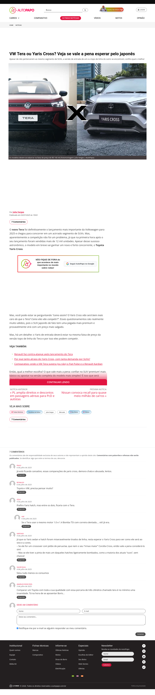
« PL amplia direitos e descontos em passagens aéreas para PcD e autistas (32, 395)
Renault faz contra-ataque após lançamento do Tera (43, 354)
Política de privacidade (138, 692)
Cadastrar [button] (108, 671)
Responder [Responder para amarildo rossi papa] (21, 603)
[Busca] (63, 10)
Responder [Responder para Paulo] (21, 476)
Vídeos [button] (97, 18)
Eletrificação (60, 674)
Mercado (62, 412)
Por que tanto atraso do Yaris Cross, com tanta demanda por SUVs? (52, 359)
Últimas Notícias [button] (70, 18)
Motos (58, 660)
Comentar (139, 640)
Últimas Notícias (62, 656)
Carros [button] (14, 18)
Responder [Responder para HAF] (26, 529)
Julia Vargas (18, 212)
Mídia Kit (12, 670)
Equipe (12, 660)
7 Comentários (19, 221)
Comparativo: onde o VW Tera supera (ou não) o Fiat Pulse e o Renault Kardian (58, 364)
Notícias (19, 25)
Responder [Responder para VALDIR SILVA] (21, 581)
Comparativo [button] (40, 18)
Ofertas (81, 674)
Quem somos (14, 656)
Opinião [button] (141, 18)
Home (11, 25)
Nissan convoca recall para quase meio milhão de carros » (84, 394)
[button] (85, 10)
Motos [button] (119, 18)
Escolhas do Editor (34, 412)
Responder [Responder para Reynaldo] (21, 493)
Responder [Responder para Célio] (21, 511)
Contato (12, 665)
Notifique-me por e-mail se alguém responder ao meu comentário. (52, 634)
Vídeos (86, 412)
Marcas (35, 656)
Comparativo (37, 660)
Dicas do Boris (61, 665)
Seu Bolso (74, 412)
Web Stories (83, 670)
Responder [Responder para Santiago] (21, 564)
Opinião (81, 656)
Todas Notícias (17, 412)
